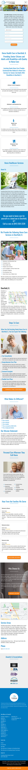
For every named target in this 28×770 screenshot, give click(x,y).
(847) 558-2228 (19, 223)
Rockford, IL (3, 733)
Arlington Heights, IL (5, 716)
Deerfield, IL (3, 721)
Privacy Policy (17, 763)
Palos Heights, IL (4, 730)
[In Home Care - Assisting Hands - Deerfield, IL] (8, 2)
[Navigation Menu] (25, 2)
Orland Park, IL (4, 728)
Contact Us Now (14, 593)
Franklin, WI (14, 719)
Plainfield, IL (3, 731)
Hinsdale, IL (3, 724)
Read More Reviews (14, 557)
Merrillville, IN (14, 716)
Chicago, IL (3, 719)
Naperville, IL (3, 727)
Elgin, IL (2, 722)
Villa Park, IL (3, 736)
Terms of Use (9, 763)
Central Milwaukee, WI (16, 718)
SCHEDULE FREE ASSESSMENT (14, 389)
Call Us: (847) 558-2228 (14, 768)
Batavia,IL (3, 718)
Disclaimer (23, 763)
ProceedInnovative (17, 764)
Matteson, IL (3, 725)
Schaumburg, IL (4, 735)
